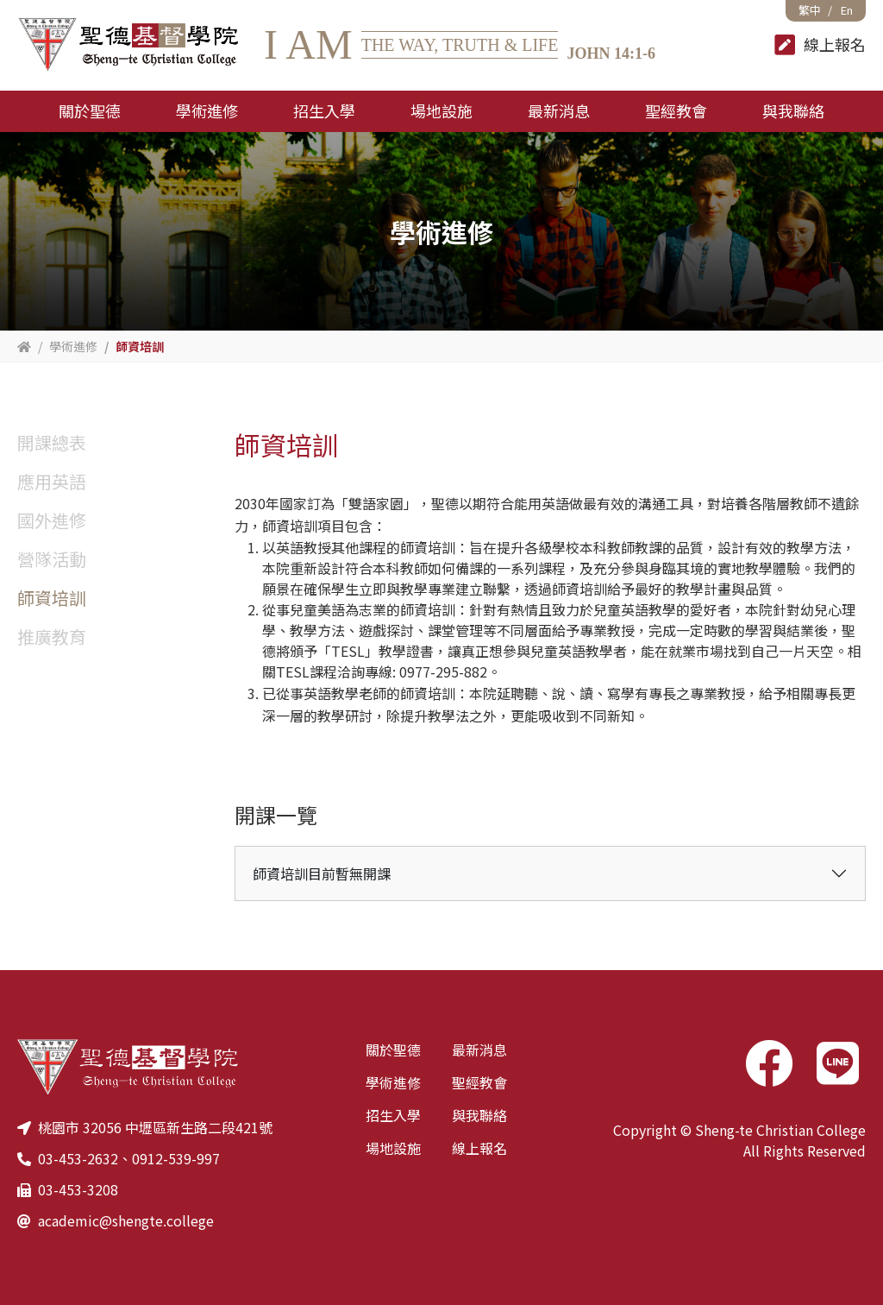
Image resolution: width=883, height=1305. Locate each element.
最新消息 (479, 1049)
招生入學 (393, 1115)
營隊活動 (51, 558)
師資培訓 (51, 597)
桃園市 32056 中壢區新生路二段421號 (155, 1127)
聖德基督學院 (127, 45)
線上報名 (479, 1148)
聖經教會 (479, 1082)
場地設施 (393, 1148)
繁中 (809, 10)
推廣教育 (51, 636)
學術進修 (393, 1082)
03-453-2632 (78, 1158)
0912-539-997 (176, 1158)
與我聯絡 (479, 1115)
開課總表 (51, 442)
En (847, 10)
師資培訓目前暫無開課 (322, 873)
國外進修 (51, 520)
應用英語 (51, 481)
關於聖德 (393, 1049)
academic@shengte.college (126, 1220)
